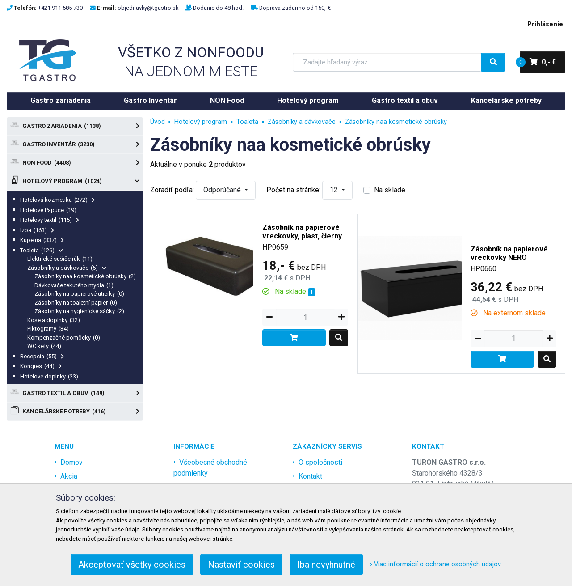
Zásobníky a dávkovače (66, 267)
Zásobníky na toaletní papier (75, 302)
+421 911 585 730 (60, 7)
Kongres (41, 366)
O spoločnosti (320, 462)
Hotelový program (308, 100)
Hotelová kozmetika (57, 199)
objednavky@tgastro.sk (148, 7)
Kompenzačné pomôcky (63, 337)
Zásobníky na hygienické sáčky (79, 311)
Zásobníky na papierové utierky (79, 293)
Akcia (68, 476)
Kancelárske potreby (506, 100)
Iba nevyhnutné (326, 564)
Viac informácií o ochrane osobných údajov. (436, 564)
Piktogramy (48, 328)
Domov (71, 462)
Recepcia (42, 356)
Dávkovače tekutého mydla (74, 285)
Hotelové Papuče (48, 210)
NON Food (227, 100)
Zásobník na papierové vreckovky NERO (509, 253)
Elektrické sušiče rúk (60, 258)
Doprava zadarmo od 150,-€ (295, 7)
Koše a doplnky (53, 320)
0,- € (538, 62)
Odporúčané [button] (223, 190)
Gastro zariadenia (60, 100)
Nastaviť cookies (241, 564)
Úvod (157, 122)
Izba (37, 230)
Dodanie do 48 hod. (218, 7)
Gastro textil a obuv (405, 100)
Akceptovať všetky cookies (131, 564)
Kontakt (310, 476)
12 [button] (335, 190)
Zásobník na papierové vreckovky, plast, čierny (302, 231)
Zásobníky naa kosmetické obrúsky (85, 276)
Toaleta (41, 250)
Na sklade (389, 190)
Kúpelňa (42, 240)
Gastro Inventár (150, 100)
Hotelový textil (49, 220)
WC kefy (44, 346)
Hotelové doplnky (49, 376)
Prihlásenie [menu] (545, 24)
